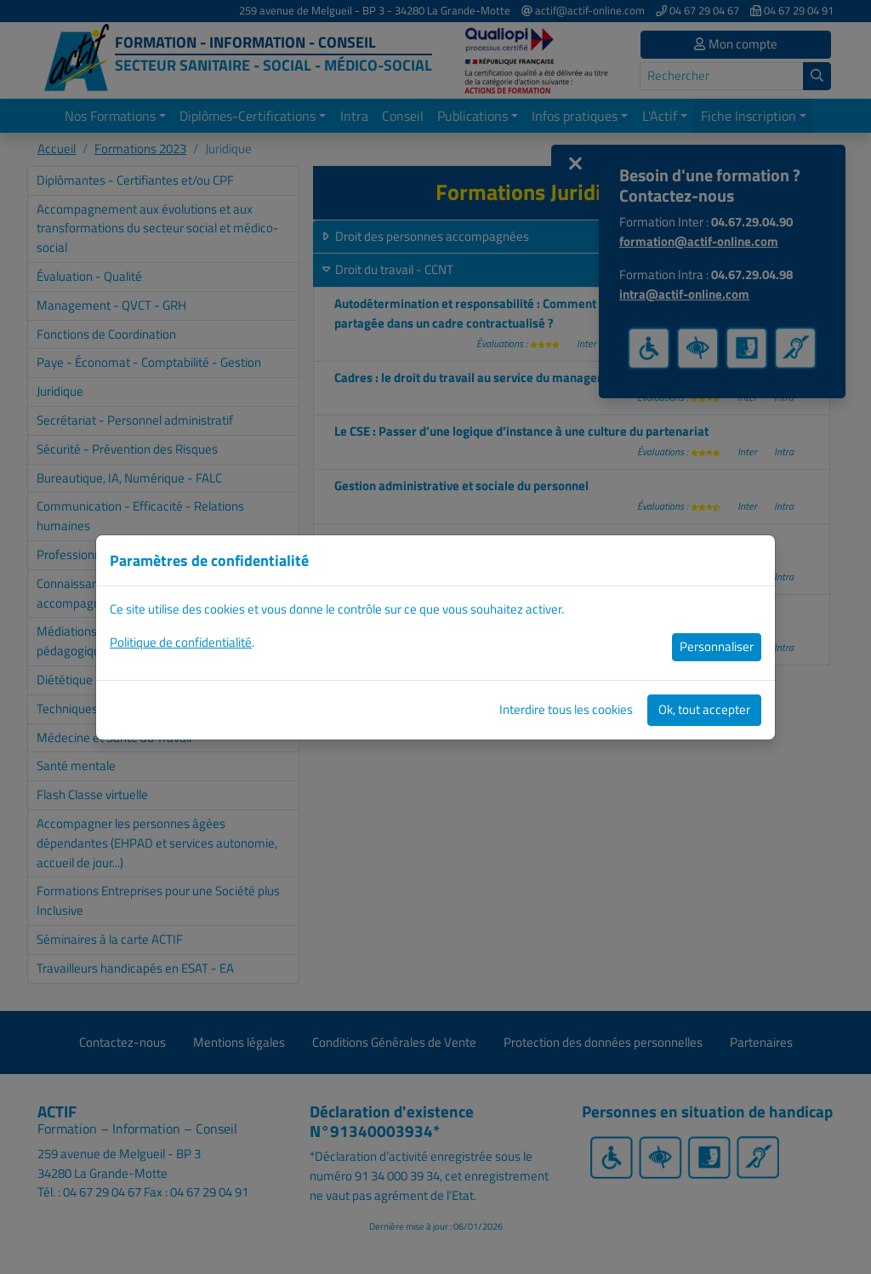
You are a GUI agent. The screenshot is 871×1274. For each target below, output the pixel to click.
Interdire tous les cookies (566, 709)
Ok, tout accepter (704, 709)
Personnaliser (717, 646)
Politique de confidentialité (181, 642)
